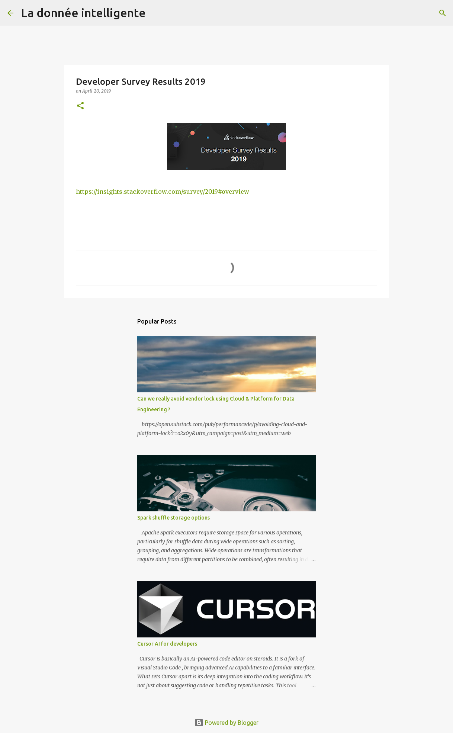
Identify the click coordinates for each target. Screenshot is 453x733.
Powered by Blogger (226, 722)
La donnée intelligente (83, 12)
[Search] (156, 13)
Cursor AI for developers (167, 644)
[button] (80, 106)
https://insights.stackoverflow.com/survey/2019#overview (162, 191)
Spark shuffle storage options (173, 518)
